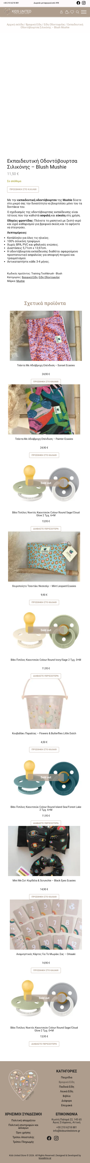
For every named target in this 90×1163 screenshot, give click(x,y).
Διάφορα (67, 1100)
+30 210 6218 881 (11, 3)
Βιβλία (66, 1096)
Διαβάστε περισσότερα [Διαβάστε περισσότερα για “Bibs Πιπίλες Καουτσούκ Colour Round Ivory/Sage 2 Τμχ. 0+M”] (46, 675)
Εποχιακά (66, 1105)
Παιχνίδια (66, 1077)
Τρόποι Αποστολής (23, 1137)
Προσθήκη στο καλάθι (23, 189)
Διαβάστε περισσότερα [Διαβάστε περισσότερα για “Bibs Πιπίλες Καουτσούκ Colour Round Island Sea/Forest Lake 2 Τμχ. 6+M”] (46, 823)
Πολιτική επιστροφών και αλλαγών (23, 1126)
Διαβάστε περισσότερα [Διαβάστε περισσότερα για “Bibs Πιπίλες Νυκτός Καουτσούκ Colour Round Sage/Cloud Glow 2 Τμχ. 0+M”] (44, 1044)
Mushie (20, 281)
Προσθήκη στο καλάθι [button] (45, 381)
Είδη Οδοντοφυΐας (54, 24)
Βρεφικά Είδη (34, 24)
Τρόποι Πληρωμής (23, 1141)
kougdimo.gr (45, 1158)
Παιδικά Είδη (66, 1086)
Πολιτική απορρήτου (23, 1120)
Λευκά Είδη (66, 1091)
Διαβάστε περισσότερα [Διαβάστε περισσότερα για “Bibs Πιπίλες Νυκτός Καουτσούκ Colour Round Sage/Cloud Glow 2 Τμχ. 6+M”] (46, 528)
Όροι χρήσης (23, 1132)
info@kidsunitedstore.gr (66, 1130)
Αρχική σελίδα (15, 24)
